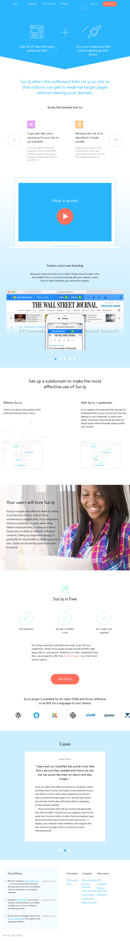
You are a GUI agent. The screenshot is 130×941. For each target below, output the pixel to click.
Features (32, 4)
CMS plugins (72, 880)
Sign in (94, 4)
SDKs (69, 884)
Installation (102, 884)
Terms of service (89, 891)
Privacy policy (88, 895)
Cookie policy (88, 899)
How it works (49, 4)
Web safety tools (89, 880)
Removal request (89, 903)
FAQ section (21, 900)
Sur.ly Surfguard (31, 881)
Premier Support (72, 656)
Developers (102, 895)
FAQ (99, 880)
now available (16, 919)
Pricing (64, 4)
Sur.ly (15, 4)
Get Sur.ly (110, 4)
